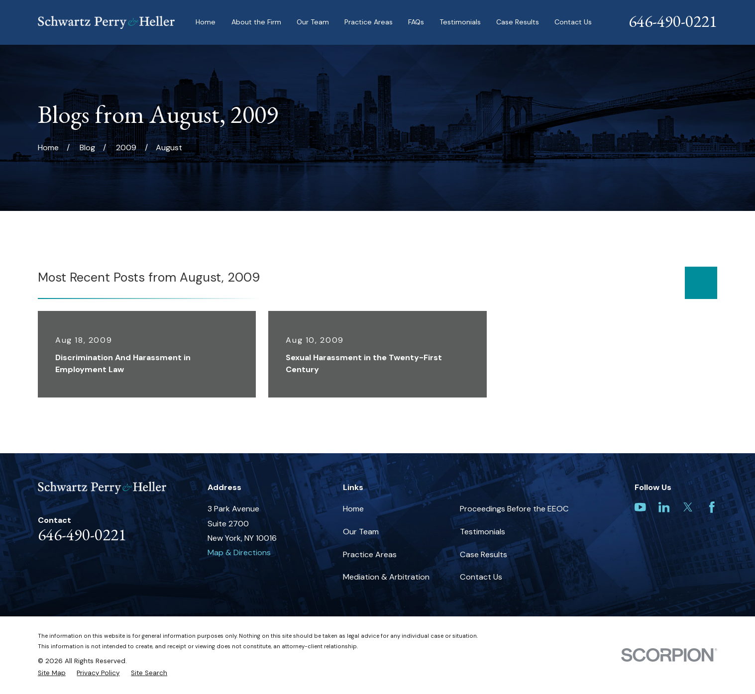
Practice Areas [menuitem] (368, 21)
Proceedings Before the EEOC (514, 508)
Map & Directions (239, 552)
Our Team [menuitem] (313, 21)
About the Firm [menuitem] (256, 21)
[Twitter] (688, 507)
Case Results (483, 554)
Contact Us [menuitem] (573, 21)
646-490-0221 (673, 21)
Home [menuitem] (206, 21)
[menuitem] (52, 673)
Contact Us (481, 577)
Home (353, 508)
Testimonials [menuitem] (460, 21)
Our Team (361, 531)
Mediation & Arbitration (386, 577)
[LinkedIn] (664, 507)
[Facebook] (712, 507)
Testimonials (482, 531)
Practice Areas (370, 554)
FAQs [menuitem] (416, 21)
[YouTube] (640, 507)
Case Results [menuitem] (517, 21)
